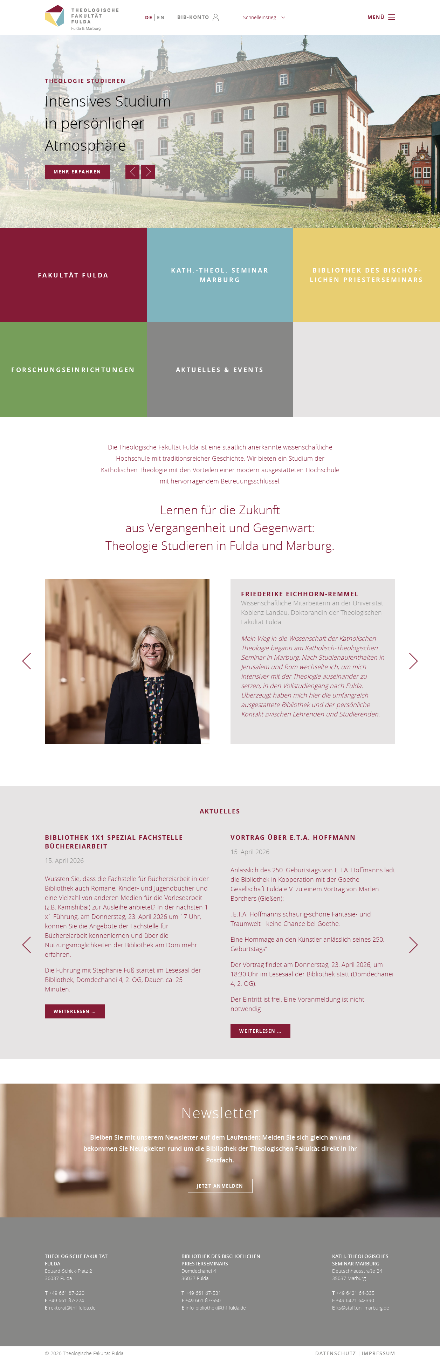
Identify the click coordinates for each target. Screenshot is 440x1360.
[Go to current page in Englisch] (161, 17)
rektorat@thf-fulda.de (72, 1307)
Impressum (379, 1353)
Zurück (132, 172)
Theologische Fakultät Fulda (81, 18)
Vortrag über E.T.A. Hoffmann (293, 837)
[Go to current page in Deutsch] (149, 17)
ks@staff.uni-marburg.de (362, 1307)
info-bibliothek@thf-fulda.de (216, 1307)
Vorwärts (148, 172)
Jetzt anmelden (220, 1186)
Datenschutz (335, 1353)
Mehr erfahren (77, 172)
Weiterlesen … (79, 1011)
